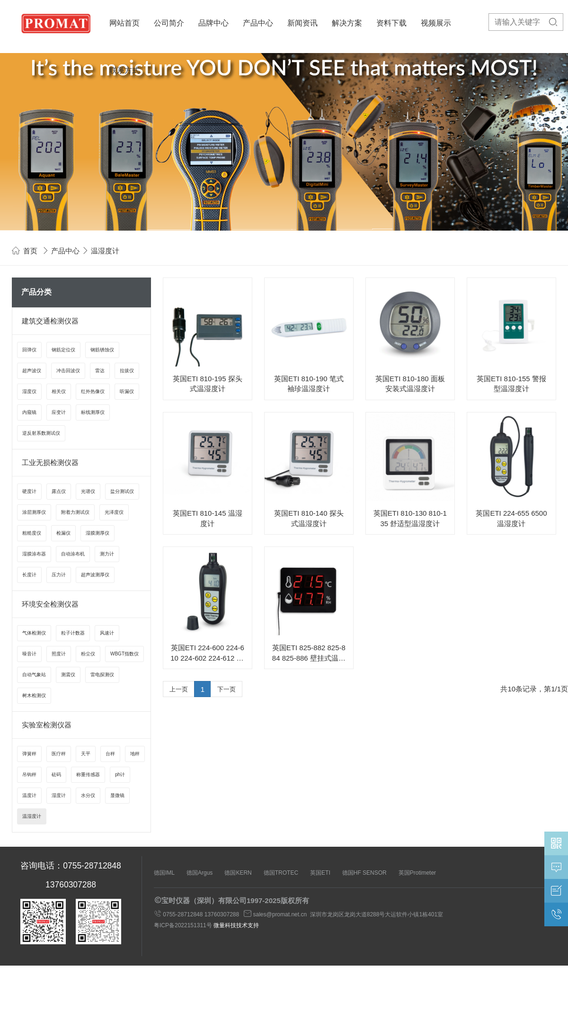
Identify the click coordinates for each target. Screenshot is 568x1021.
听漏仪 (127, 391)
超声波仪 (31, 370)
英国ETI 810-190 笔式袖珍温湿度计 (309, 384)
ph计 (120, 774)
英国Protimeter (417, 872)
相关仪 (59, 391)
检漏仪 (63, 533)
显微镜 (117, 795)
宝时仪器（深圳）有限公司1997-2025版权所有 (235, 900)
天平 (85, 753)
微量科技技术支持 (236, 925)
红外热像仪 (93, 391)
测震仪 (68, 674)
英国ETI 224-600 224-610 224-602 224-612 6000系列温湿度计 (207, 653)
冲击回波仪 (68, 370)
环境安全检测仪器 (50, 604)
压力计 (59, 574)
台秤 (110, 753)
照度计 (59, 653)
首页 (30, 251)
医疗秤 (59, 753)
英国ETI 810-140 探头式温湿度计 (309, 518)
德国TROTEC (281, 872)
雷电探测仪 (102, 674)
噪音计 (29, 653)
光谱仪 (88, 491)
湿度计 (59, 795)
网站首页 (124, 23)
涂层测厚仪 (34, 512)
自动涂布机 (73, 553)
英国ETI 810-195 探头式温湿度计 (207, 384)
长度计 (29, 574)
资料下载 (391, 23)
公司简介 (169, 23)
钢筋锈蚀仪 (102, 349)
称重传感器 (88, 774)
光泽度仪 (114, 512)
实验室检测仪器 (46, 725)
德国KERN (237, 872)
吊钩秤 (29, 774)
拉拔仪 (127, 370)
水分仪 (88, 795)
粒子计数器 (73, 633)
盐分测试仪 (122, 491)
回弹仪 (29, 349)
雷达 (100, 370)
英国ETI (320, 872)
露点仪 (59, 491)
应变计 (59, 412)
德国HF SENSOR (364, 872)
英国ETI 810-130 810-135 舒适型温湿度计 (410, 518)
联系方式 (124, 70)
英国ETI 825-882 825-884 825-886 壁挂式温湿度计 (309, 653)
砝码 (56, 774)
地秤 (135, 753)
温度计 (29, 795)
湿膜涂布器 (34, 553)
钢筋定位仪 (63, 349)
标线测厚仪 (93, 412)
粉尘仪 (88, 653)
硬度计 (29, 491)
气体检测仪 (34, 633)
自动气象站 (34, 674)
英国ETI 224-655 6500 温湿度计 (511, 518)
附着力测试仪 (75, 512)
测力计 (107, 553)
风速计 (107, 633)
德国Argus (199, 872)
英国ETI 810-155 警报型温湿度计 (511, 384)
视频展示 (436, 23)
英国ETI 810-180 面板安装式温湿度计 (410, 384)
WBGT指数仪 (124, 653)
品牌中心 (213, 23)
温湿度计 (31, 816)
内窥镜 (29, 412)
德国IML (164, 872)
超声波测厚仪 (95, 574)
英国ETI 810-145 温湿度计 (207, 518)
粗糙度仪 (31, 533)
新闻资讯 (302, 23)
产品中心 (258, 23)
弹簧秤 (29, 753)
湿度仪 (29, 391)
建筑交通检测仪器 (50, 321)
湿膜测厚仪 (97, 533)
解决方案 (347, 23)
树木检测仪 (34, 695)
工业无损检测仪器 (50, 462)
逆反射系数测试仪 (41, 433)
